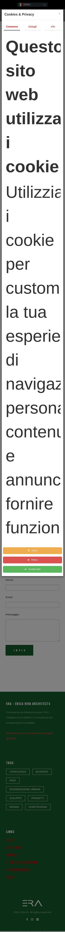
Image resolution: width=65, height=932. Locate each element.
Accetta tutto (32, 569)
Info (53, 26)
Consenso (12, 26)
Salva (32, 550)
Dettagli (32, 26)
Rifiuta (32, 560)
